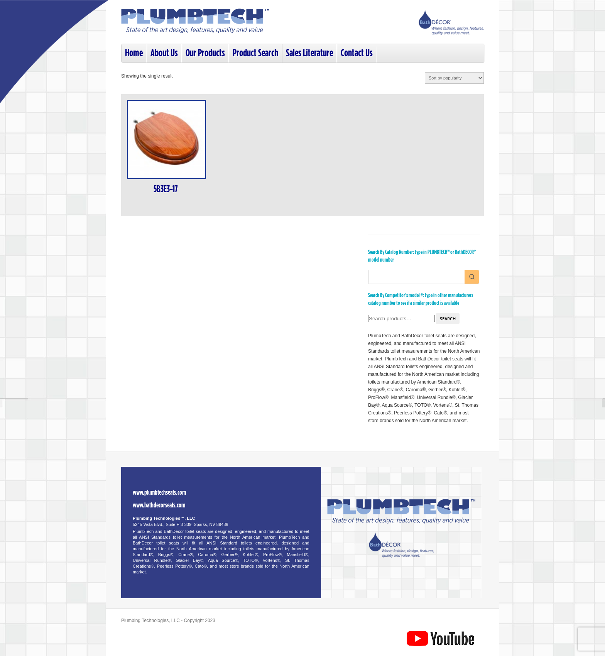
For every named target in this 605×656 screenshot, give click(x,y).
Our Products (205, 53)
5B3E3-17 (166, 189)
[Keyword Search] (416, 277)
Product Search (255, 53)
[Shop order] (454, 78)
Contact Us (357, 53)
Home (134, 53)
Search (448, 318)
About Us (164, 53)
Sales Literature (309, 53)
